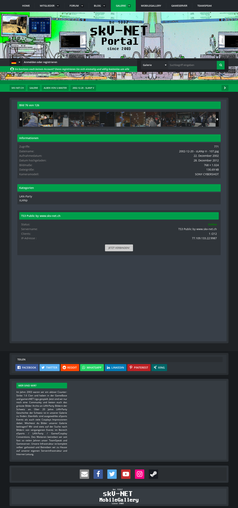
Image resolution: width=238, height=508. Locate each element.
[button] (16, 62)
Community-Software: (119, 498)
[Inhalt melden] (148, 314)
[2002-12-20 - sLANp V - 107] (196, 119)
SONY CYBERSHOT (210, 173)
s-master (39, 114)
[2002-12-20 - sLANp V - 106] (181, 119)
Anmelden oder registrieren (40, 62)
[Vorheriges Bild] (21, 212)
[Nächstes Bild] (147, 212)
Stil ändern (219, 490)
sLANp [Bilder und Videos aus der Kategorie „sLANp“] (174, 199)
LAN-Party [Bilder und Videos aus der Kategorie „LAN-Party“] (176, 195)
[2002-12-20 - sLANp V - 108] (212, 119)
